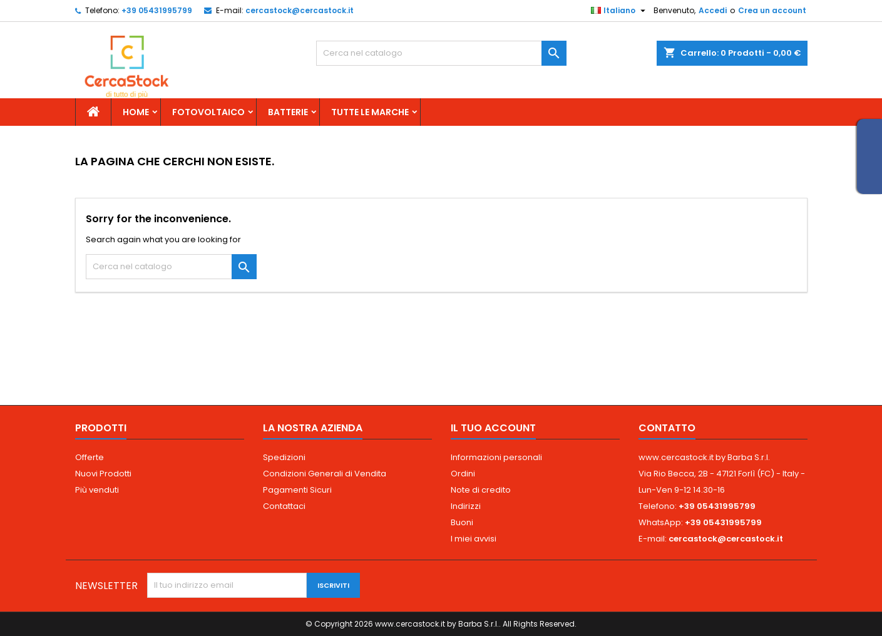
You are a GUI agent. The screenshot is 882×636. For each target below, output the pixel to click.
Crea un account (772, 10)
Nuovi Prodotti (103, 474)
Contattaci (284, 506)
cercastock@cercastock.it (299, 10)
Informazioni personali (496, 457)
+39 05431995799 (156, 10)
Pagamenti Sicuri (297, 490)
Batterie (288, 112)
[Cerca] (441, 53)
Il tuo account (493, 428)
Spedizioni (284, 457)
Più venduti (97, 490)
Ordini (463, 474)
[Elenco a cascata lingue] (620, 10)
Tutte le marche (370, 112)
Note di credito (481, 490)
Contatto (666, 428)
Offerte (89, 457)
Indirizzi (466, 506)
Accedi (713, 10)
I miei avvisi (473, 539)
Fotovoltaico (208, 112)
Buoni (462, 522)
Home (136, 112)
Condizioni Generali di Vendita (324, 474)
